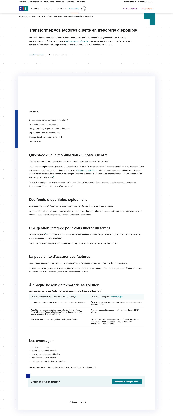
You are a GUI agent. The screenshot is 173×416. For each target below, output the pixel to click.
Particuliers (22, 2)
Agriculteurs (70, 2)
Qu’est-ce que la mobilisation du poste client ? (48, 76)
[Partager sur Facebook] (97, 358)
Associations (81, 2)
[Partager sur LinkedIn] (102, 358)
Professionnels (49, 2)
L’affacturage (116, 252)
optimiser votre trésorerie (76, 41)
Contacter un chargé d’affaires (127, 337)
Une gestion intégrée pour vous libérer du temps (49, 84)
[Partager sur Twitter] (91, 358)
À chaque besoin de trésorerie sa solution (46, 93)
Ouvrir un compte (130, 8)
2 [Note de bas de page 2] (45, 190)
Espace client (147, 8)
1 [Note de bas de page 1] (53, 133)
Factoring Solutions (86, 126)
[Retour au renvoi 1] (56, 397)
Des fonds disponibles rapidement (43, 80)
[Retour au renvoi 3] (31, 411)
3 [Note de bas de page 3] (75, 252)
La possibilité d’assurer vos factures (44, 88)
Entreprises (60, 2)
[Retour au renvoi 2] (151, 401)
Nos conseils (31, 16)
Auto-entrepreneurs (35, 2)
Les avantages (35, 97)
